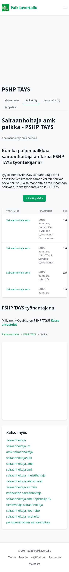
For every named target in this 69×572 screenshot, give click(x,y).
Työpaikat (11, 107)
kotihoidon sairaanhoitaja (24, 493)
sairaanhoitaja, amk (19, 464)
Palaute (23, 557)
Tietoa (12, 557)
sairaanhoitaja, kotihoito (23, 511)
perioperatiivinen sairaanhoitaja (28, 522)
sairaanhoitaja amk (19, 469)
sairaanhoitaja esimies (21, 487)
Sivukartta (55, 557)
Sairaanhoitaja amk (18, 220)
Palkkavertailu (19, 7)
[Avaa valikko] (65, 7)
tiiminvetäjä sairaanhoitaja (24, 505)
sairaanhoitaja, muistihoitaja (25, 475)
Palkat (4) (31, 100)
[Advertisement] (34, 50)
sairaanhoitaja (16, 440)
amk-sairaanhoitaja (19, 452)
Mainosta (34, 564)
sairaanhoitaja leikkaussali (24, 481)
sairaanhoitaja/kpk (19, 458)
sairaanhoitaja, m (18, 446)
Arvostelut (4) (51, 100)
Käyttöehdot (38, 557)
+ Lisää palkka (34, 198)
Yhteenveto (12, 100)
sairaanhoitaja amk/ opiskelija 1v (28, 499)
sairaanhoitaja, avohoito (23, 516)
